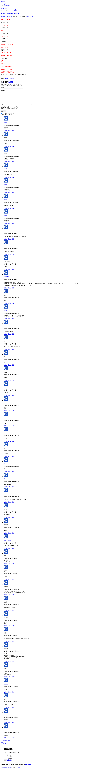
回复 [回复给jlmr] (13, 565)
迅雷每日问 (7, 5)
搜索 (15, 10)
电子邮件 (3, 90)
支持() (5, 132)
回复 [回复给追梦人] (13, 132)
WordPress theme (6, 769)
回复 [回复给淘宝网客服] (13, 290)
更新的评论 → (8, 742)
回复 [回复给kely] (13, 336)
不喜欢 (10, 760)
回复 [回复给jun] (13, 724)
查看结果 (9, 762)
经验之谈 (7, 78)
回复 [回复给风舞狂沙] (13, 596)
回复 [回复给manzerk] (13, 241)
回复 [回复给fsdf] (13, 256)
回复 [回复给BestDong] (13, 694)
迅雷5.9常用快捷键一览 (10, 13)
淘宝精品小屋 (7, 542)
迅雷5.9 (12, 78)
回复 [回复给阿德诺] (13, 678)
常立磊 (5, 171)
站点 (2, 93)
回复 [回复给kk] (13, 412)
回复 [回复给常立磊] (13, 179)
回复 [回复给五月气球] (13, 627)
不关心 (10, 758)
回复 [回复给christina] (13, 663)
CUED (18, 769)
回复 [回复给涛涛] (13, 305)
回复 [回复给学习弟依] (13, 519)
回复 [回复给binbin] (13, 382)
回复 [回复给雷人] (13, 367)
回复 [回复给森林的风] (13, 535)
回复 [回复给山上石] (13, 612)
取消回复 (11, 82)
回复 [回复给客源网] (13, 194)
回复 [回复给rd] (13, 458)
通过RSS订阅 (4, 8)
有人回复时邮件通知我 (8, 116)
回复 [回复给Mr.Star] (13, 709)
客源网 (5, 186)
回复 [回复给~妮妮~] (13, 163)
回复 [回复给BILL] (13, 443)
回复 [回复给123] (13, 488)
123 (4, 480)
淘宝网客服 (7, 278)
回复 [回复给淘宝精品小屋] (13, 550)
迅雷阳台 (3, 1)
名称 (2, 87)
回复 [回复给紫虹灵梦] (13, 320)
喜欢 (9, 757)
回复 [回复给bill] (13, 740)
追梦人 (5, 124)
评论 (32, 17)
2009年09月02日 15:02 (6, 17)
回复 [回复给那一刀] (13, 351)
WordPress (28, 766)
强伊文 (27, 17)
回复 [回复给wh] (13, 473)
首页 (5, 4)
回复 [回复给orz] (13, 397)
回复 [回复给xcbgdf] (13, 427)
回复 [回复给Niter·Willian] (13, 271)
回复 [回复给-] (13, 504)
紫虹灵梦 (6, 312)
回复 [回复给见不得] (13, 581)
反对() (9, 132)
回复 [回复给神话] (13, 643)
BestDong (6, 686)
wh (4, 465)
